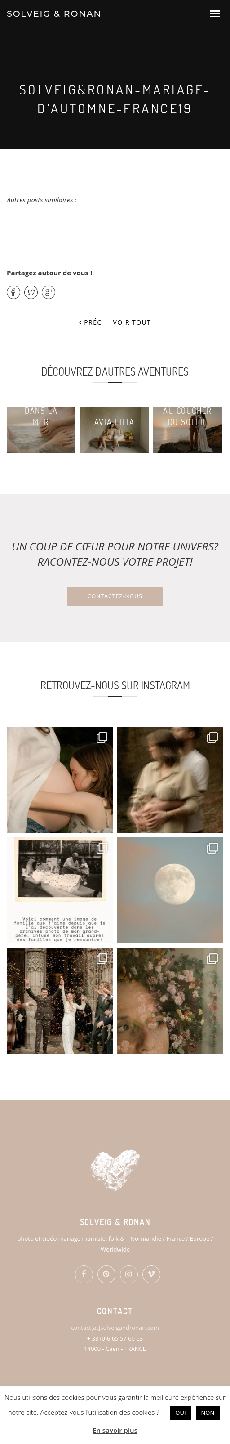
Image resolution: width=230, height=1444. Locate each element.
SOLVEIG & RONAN (54, 14)
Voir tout (132, 322)
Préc (90, 322)
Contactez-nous (115, 596)
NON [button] (208, 1412)
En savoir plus (115, 1430)
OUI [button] (180, 1412)
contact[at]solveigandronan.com (115, 1327)
